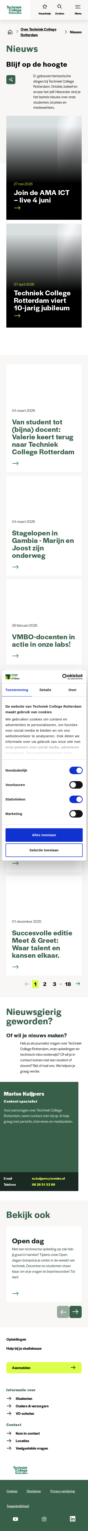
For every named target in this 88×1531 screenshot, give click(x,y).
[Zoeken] (59, 10)
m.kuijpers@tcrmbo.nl (48, 1178)
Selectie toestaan (43, 850)
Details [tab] (45, 690)
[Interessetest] (45, 10)
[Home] (10, 32)
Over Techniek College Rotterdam (38, 32)
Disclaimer (34, 1491)
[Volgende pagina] (78, 984)
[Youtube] (15, 1519)
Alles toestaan (44, 835)
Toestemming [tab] (16, 690)
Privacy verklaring (62, 1491)
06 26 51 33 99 (43, 1184)
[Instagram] (44, 1519)
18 (68, 984)
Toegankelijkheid (18, 1506)
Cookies (12, 1491)
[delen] (10, 79)
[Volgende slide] (75, 1312)
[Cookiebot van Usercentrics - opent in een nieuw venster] (63, 677)
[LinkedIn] (73, 1519)
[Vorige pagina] (27, 984)
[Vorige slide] (63, 1312)
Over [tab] (73, 690)
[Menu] (78, 10)
